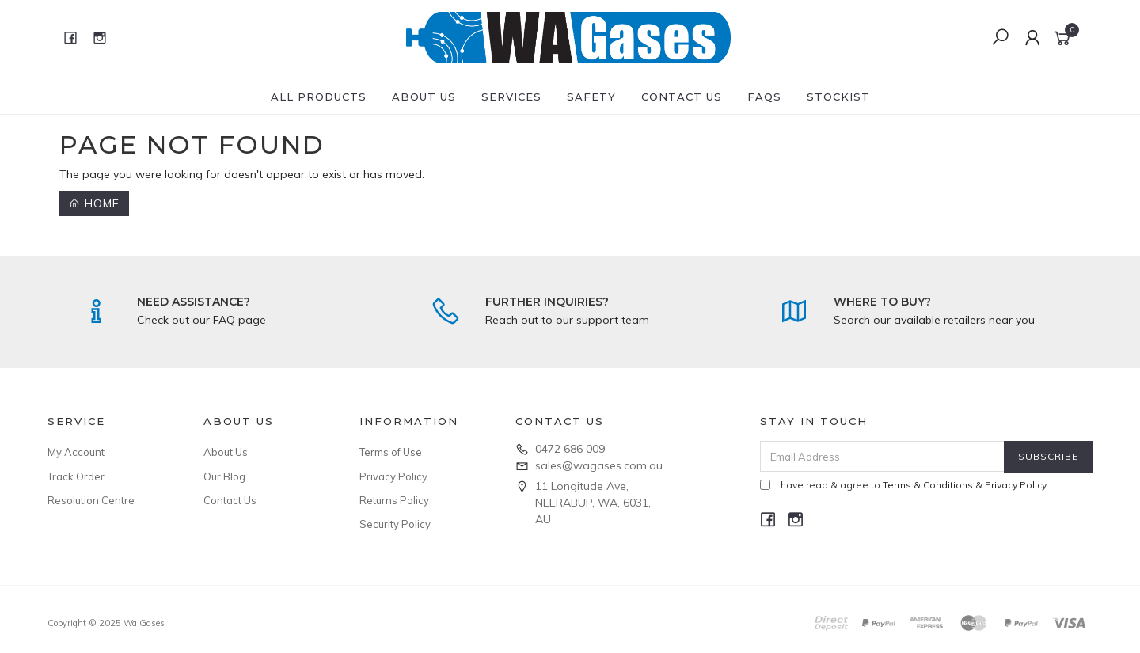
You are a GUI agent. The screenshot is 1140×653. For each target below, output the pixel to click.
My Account (76, 452)
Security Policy (395, 524)
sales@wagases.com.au (599, 465)
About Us (424, 96)
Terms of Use (390, 452)
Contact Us (681, 96)
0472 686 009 (570, 449)
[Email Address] (882, 456)
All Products (319, 96)
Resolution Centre (91, 500)
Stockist (838, 96)
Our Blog (224, 476)
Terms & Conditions (928, 485)
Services (511, 96)
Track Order (76, 476)
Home (94, 203)
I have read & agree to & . (904, 485)
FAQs (764, 96)
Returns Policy (394, 500)
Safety (591, 96)
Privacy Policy (393, 476)
